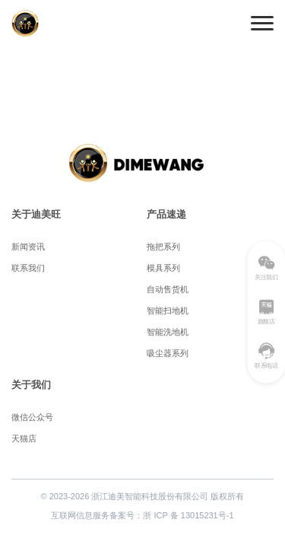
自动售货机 (167, 289)
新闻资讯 (28, 246)
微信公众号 (32, 417)
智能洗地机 (167, 331)
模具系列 (163, 267)
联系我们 (28, 267)
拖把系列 (163, 246)
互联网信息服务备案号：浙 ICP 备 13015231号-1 (142, 515)
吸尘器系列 (167, 353)
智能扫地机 (167, 310)
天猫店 (23, 438)
